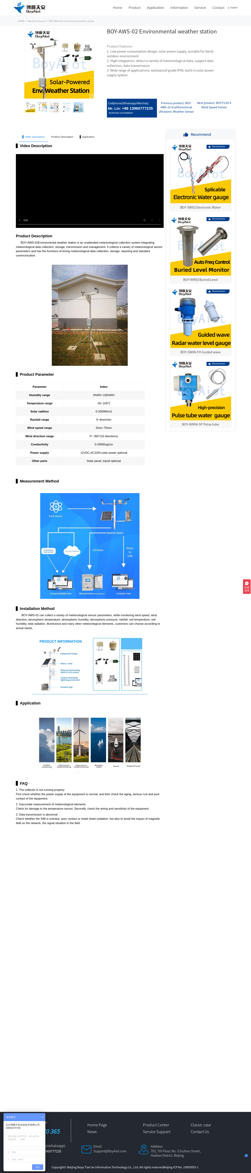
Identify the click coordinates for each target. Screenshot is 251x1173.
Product (135, 8)
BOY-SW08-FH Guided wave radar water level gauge (200, 354)
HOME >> (23, 20)
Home (117, 8)
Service (200, 8)
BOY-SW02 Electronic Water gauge (200, 209)
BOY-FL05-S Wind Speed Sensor (216, 105)
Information (179, 8)
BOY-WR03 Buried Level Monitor (200, 282)
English (232, 7)
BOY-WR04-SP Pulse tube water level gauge (200, 426)
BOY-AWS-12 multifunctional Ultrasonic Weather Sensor (176, 107)
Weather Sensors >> (38, 20)
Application (155, 8)
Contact (218, 8)
